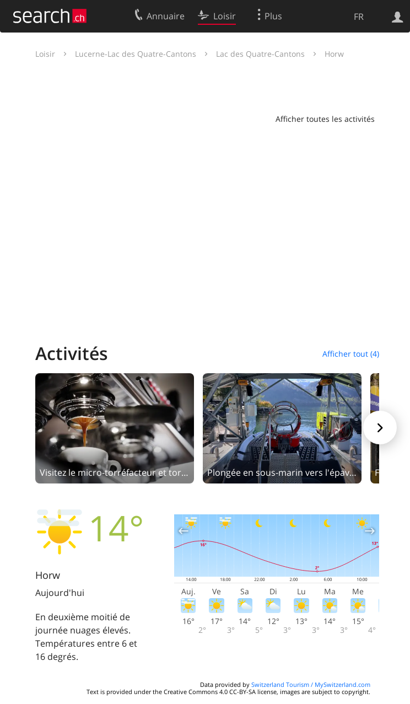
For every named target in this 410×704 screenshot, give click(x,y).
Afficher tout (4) (350, 353)
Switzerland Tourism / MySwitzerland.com (310, 684)
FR (359, 16)
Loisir (45, 54)
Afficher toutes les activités (325, 119)
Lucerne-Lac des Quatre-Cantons (135, 54)
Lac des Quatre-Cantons (260, 54)
